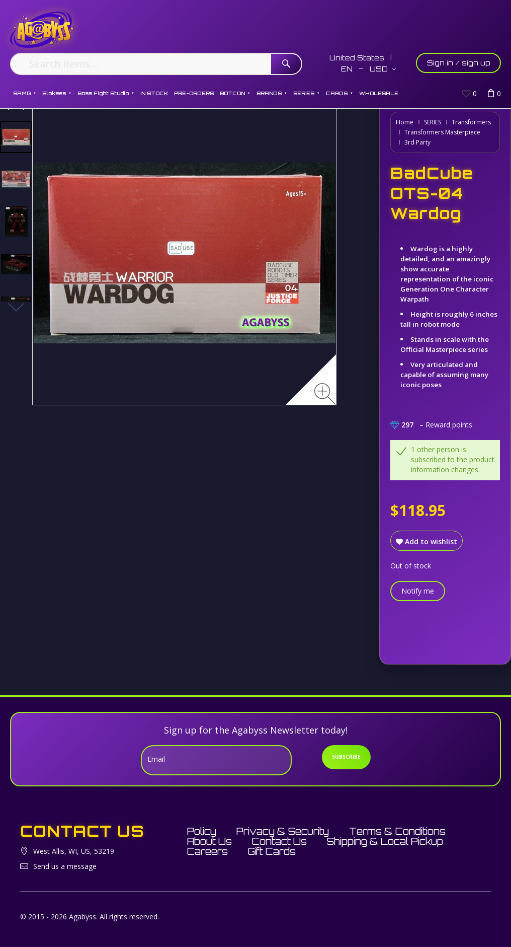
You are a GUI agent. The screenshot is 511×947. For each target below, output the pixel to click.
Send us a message (65, 866)
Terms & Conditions (397, 831)
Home (404, 122)
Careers (207, 851)
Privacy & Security (282, 831)
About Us (209, 841)
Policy (201, 831)
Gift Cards (272, 851)
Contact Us (279, 841)
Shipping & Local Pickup (385, 841)
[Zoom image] (325, 394)
